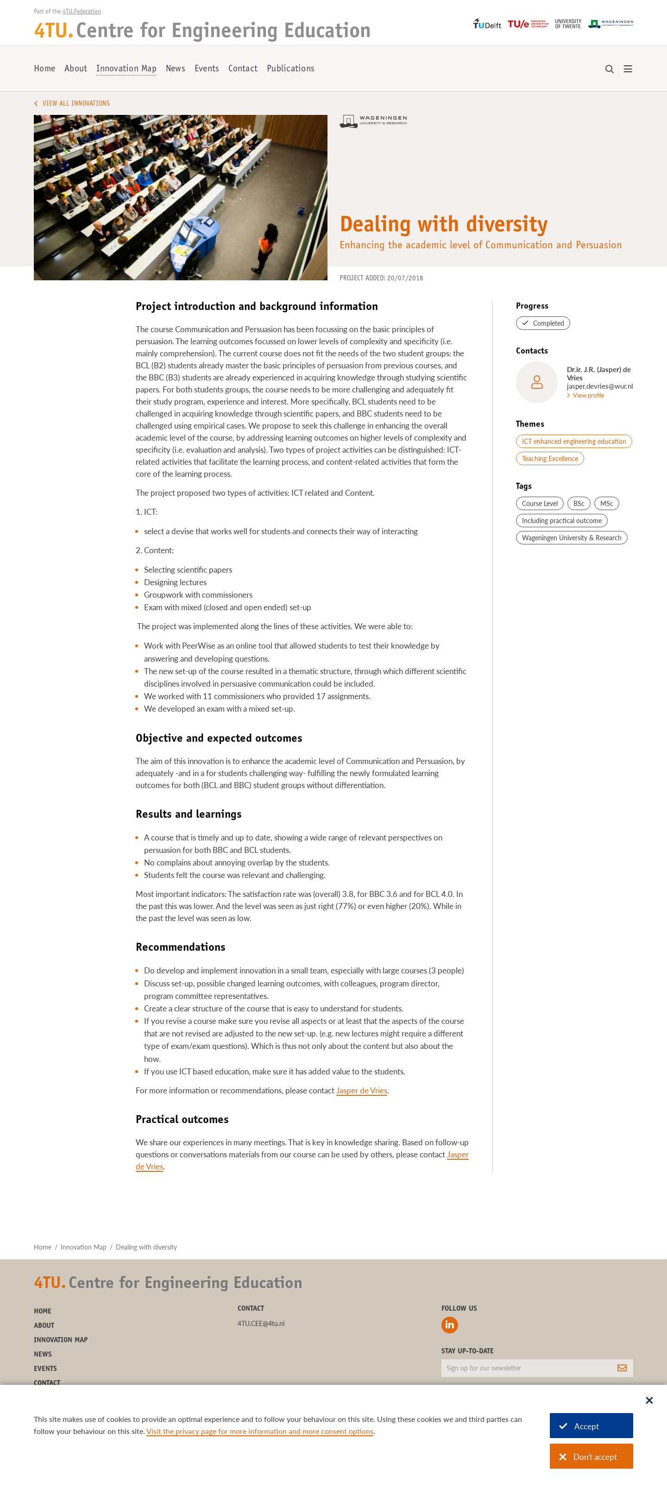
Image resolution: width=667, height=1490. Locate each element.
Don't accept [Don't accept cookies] (588, 1457)
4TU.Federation (82, 12)
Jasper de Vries (361, 1090)
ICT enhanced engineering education (574, 441)
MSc (606, 503)
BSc (579, 503)
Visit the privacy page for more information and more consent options (259, 1431)
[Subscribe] (622, 1368)
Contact (243, 69)
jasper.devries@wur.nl (600, 386)
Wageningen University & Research (572, 538)
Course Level (540, 503)
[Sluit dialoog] (649, 1401)
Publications (291, 69)
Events (207, 69)
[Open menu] (628, 69)
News (175, 69)
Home (44, 69)
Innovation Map (126, 69)
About (75, 69)
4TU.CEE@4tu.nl (261, 1323)
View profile (588, 395)
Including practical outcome (562, 520)
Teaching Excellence (550, 458)
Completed (548, 323)
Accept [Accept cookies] (579, 1426)
